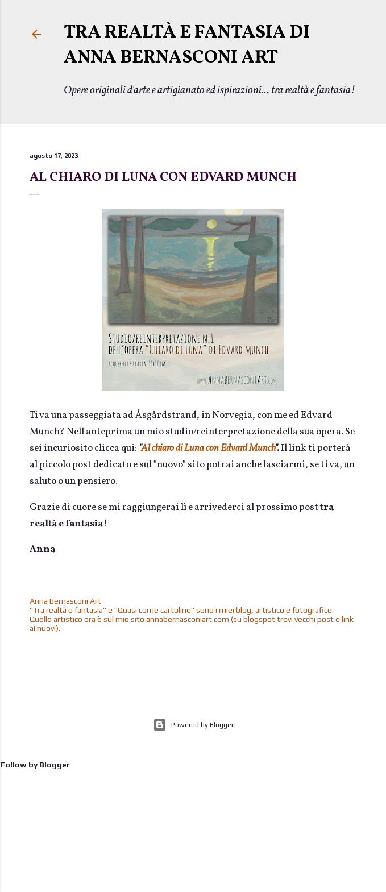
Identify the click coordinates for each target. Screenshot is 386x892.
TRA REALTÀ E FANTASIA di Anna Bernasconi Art (187, 45)
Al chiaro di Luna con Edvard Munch (163, 177)
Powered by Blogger (193, 725)
